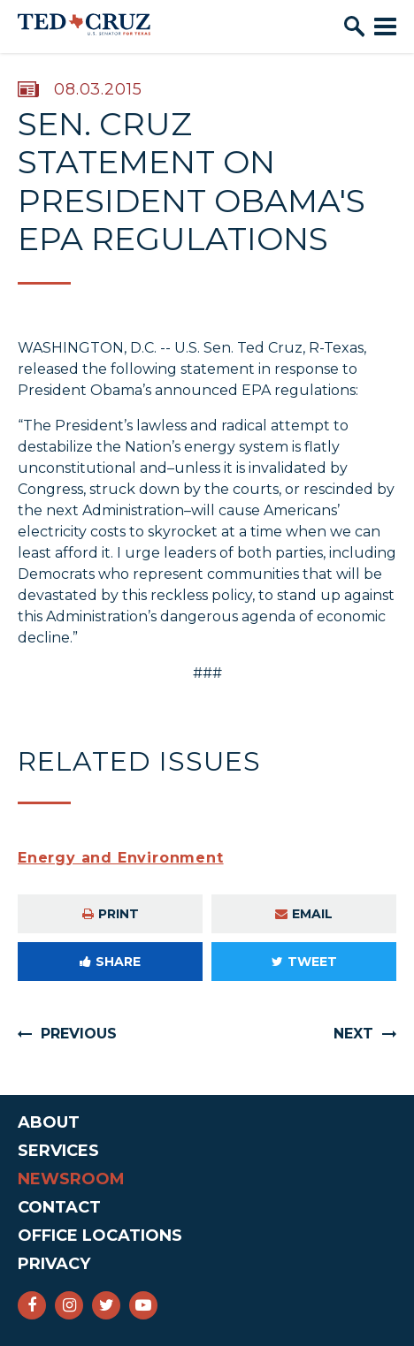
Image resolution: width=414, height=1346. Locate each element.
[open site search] (354, 26)
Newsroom (71, 1179)
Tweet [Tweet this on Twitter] (304, 962)
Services (58, 1150)
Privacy (54, 1264)
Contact (59, 1207)
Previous (79, 1033)
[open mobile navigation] (385, 26)
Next (353, 1033)
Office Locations (100, 1235)
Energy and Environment (121, 857)
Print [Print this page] (110, 914)
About (49, 1122)
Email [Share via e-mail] (304, 914)
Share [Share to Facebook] (110, 962)
